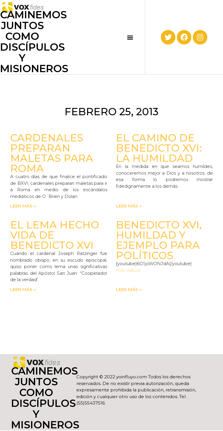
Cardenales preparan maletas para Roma (51, 153)
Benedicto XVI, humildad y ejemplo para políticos (159, 240)
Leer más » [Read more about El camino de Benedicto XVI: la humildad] (129, 206)
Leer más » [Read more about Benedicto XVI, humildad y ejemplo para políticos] (129, 289)
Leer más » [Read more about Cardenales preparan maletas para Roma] (23, 206)
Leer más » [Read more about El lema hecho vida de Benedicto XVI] (23, 289)
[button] (130, 37)
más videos (128, 270)
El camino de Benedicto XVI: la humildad (159, 148)
